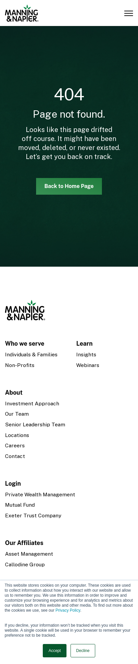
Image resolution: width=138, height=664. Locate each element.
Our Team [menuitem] (17, 414)
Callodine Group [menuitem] (25, 564)
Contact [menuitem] (15, 456)
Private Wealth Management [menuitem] (40, 494)
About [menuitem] (14, 392)
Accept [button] (54, 650)
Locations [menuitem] (17, 435)
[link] (21, 12)
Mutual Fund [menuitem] (20, 505)
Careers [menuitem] (15, 445)
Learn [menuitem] (84, 343)
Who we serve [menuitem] (24, 343)
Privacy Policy (67, 610)
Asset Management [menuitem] (29, 554)
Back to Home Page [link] (69, 186)
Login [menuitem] (13, 483)
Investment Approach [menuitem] (32, 403)
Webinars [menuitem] (87, 365)
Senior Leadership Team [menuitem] (35, 424)
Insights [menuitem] (86, 354)
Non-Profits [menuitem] (19, 365)
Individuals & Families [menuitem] (31, 354)
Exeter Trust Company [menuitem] (33, 515)
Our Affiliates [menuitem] (24, 542)
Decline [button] (83, 650)
